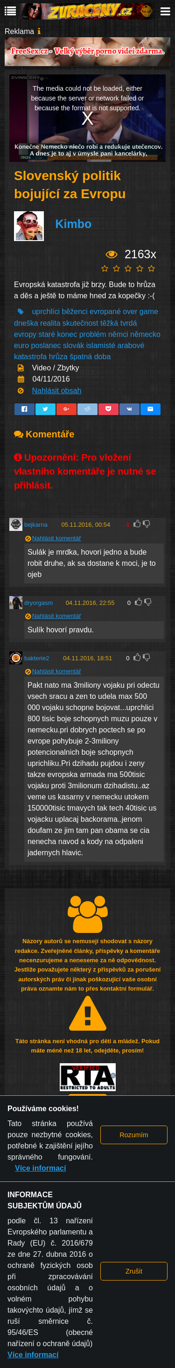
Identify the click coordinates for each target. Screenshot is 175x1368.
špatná (81, 357)
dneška (26, 323)
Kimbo (73, 224)
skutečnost (80, 323)
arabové (130, 345)
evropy (25, 334)
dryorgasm (38, 602)
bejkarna (36, 524)
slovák (73, 345)
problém (92, 334)
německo (145, 334)
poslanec (46, 345)
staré (46, 334)
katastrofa (30, 357)
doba (102, 357)
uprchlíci (46, 311)
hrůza (58, 357)
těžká (109, 323)
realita (50, 323)
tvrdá (128, 323)
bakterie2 (36, 658)
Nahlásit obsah (56, 391)
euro (21, 345)
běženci (74, 311)
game (149, 311)
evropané (105, 311)
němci (118, 334)
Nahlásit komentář (56, 538)
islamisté (100, 345)
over (130, 311)
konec (67, 334)
